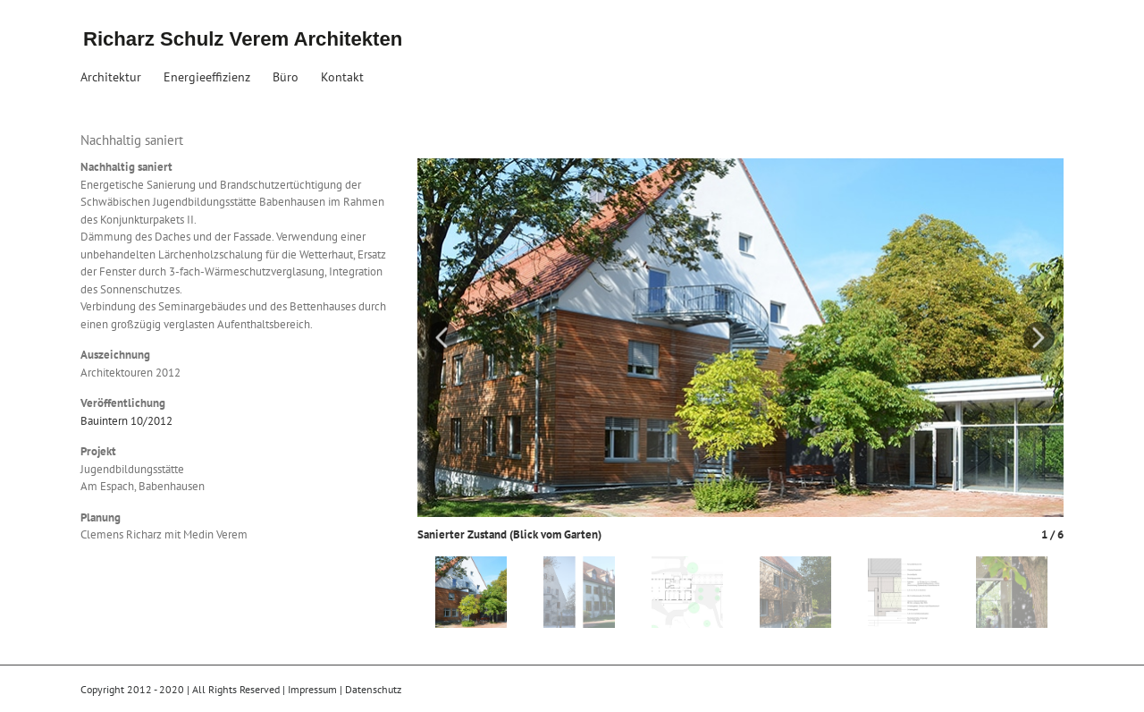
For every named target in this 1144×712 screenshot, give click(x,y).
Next (1039, 337)
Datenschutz (373, 689)
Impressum (312, 689)
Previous (442, 337)
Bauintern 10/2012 (126, 420)
